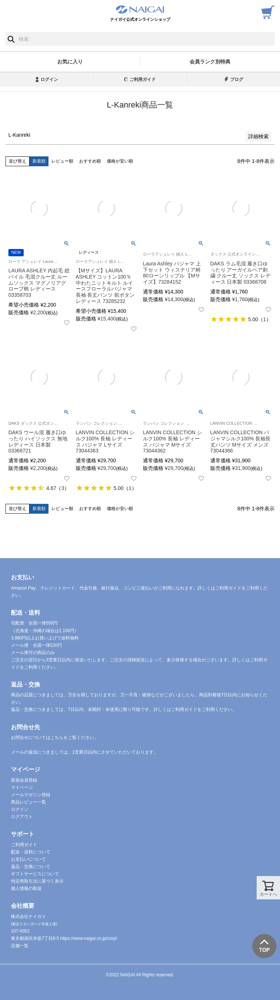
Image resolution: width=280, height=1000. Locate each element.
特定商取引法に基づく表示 (37, 881)
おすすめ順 (90, 161)
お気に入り (70, 62)
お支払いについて (28, 859)
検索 (11, 39)
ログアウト (22, 816)
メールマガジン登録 (30, 794)
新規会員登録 (24, 780)
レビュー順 (62, 161)
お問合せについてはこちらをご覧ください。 (54, 737)
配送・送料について (30, 852)
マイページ (22, 787)
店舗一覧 (19, 945)
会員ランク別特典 (210, 62)
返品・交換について (30, 866)
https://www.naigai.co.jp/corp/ (88, 938)
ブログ (236, 79)
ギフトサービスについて (35, 873)
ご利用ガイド (142, 79)
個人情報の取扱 (26, 888)
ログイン (49, 79)
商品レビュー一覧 (28, 802)
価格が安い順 (120, 161)
